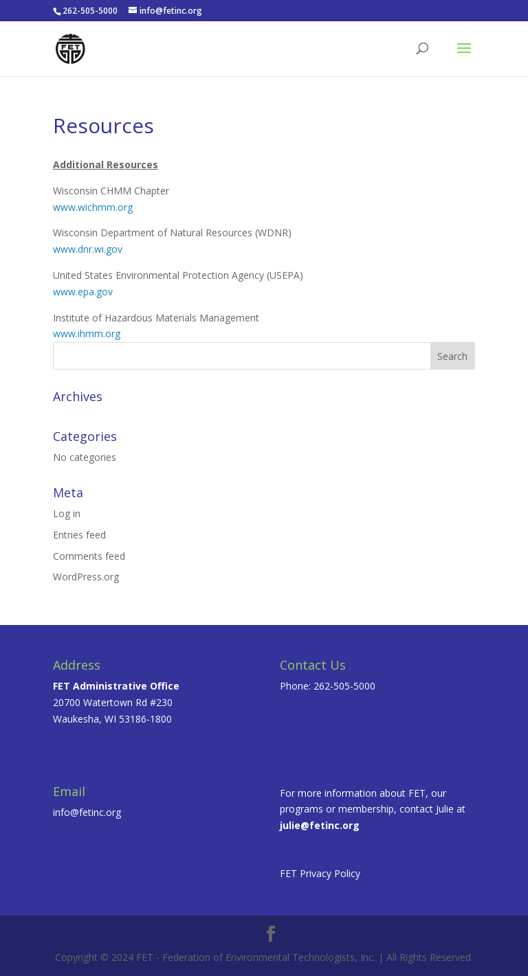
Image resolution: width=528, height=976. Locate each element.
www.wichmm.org (93, 207)
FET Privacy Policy (320, 873)
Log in (66, 513)
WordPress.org (86, 576)
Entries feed (79, 534)
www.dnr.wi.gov (87, 249)
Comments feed (89, 556)
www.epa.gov (83, 291)
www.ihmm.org (86, 333)
